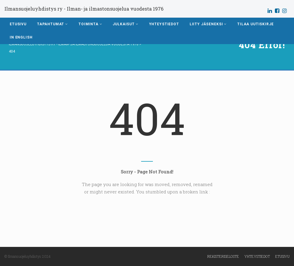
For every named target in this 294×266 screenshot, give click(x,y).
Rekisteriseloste (223, 256)
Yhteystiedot (164, 24)
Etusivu (18, 24)
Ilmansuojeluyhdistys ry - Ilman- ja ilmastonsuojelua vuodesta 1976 (83, 9)
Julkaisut (125, 24)
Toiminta (90, 24)
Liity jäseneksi (208, 24)
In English (21, 37)
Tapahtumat (52, 24)
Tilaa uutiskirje (255, 24)
